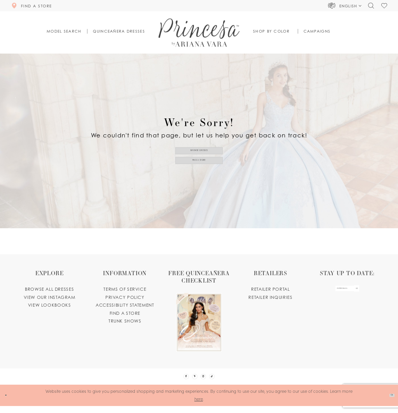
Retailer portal (270, 289)
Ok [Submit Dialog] (388, 401)
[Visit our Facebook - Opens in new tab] (176, 380)
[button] (345, 5)
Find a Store (199, 164)
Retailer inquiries (270, 297)
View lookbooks (49, 305)
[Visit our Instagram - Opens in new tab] (207, 380)
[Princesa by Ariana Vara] (199, 32)
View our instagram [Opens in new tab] (49, 297)
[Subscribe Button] (368, 292)
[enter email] (346, 292)
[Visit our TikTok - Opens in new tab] (222, 380)
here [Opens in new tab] (198, 406)
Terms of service (124, 289)
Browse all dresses (49, 289)
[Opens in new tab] (199, 310)
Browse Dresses (199, 146)
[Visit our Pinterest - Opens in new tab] (191, 380)
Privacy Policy (125, 297)
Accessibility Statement (125, 305)
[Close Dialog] (8, 402)
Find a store (125, 313)
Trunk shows (124, 321)
